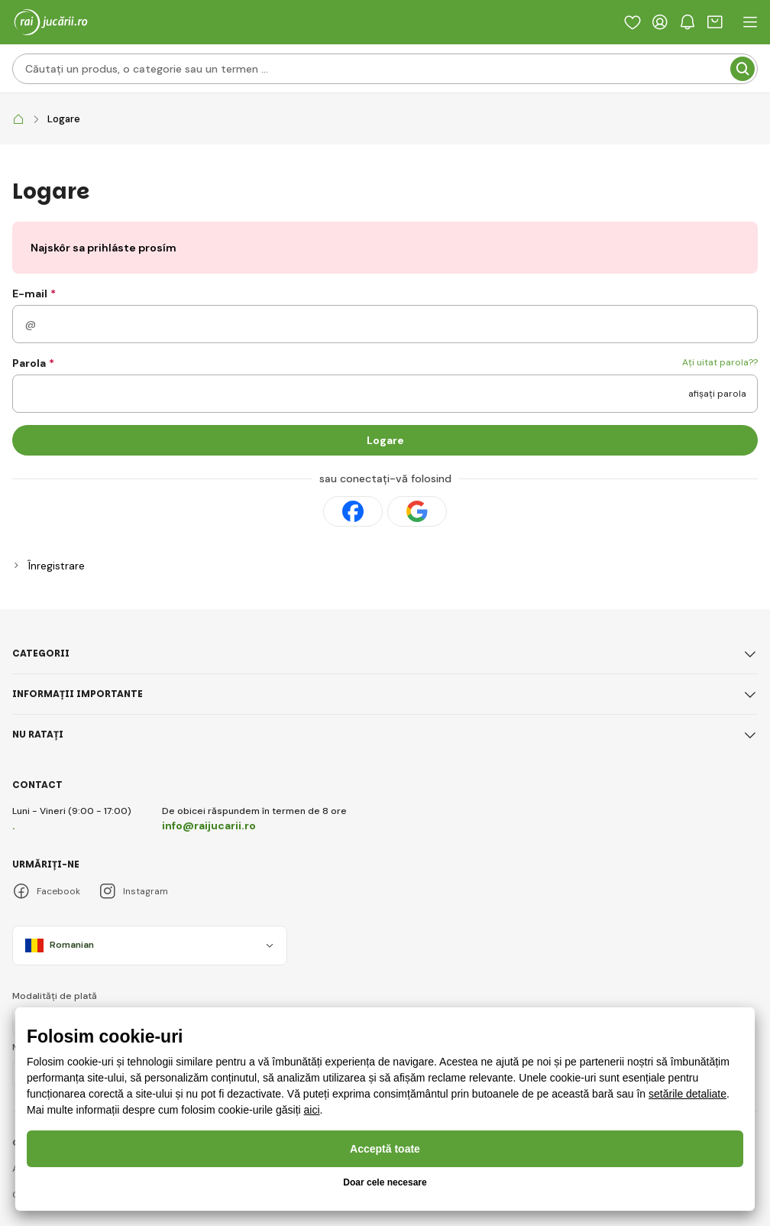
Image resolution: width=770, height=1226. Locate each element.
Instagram (133, 891)
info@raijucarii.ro (209, 825)
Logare (385, 440)
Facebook (46, 891)
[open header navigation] (750, 22)
